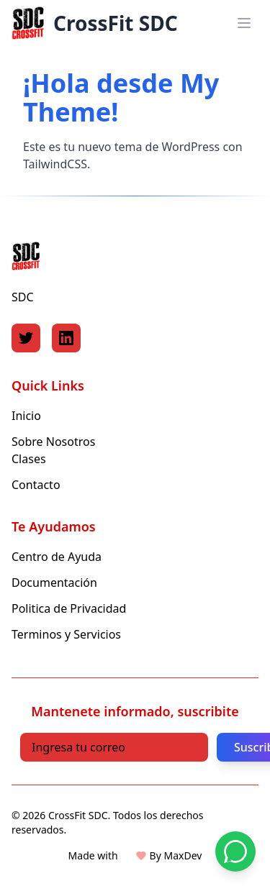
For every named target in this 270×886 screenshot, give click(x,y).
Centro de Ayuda (57, 557)
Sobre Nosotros (53, 441)
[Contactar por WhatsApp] (235, 851)
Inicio (26, 416)
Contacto (36, 485)
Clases (29, 459)
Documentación (54, 582)
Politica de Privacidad (69, 608)
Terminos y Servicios (66, 634)
